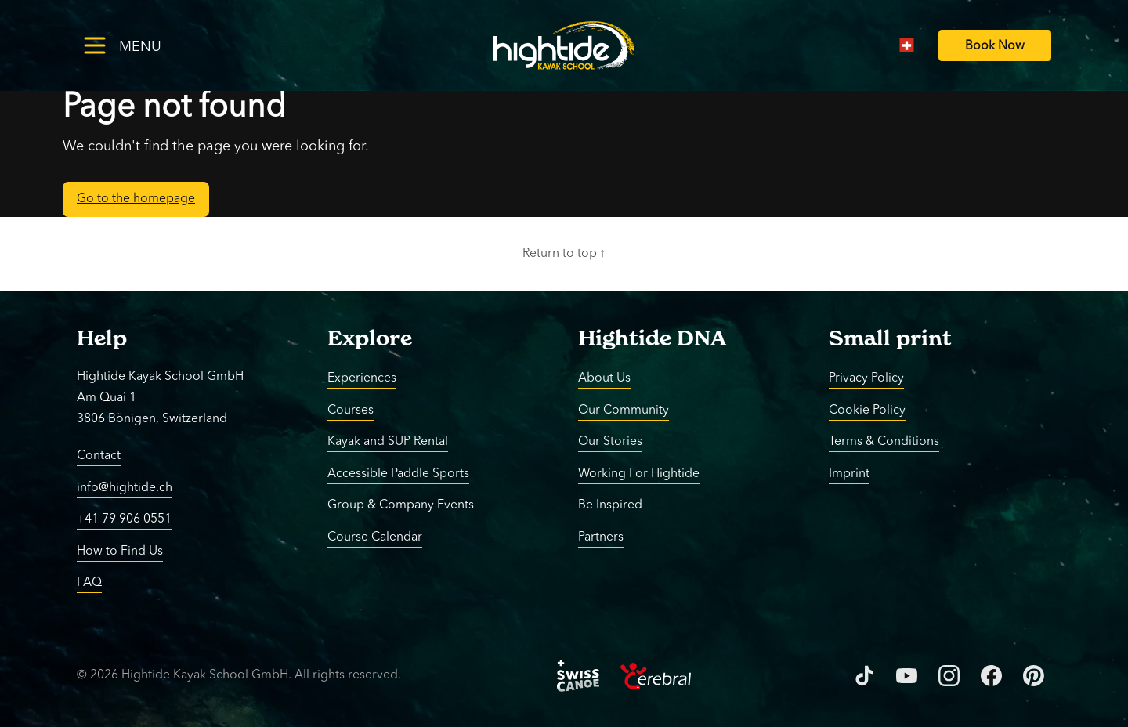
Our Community (623, 409)
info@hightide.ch (124, 487)
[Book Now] (994, 46)
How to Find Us (120, 550)
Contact (99, 456)
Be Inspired (610, 505)
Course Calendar (374, 536)
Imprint (849, 473)
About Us (604, 378)
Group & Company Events (400, 505)
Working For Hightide (639, 473)
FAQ (89, 583)
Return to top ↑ (564, 254)
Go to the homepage (136, 199)
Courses (350, 409)
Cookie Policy (867, 409)
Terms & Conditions (884, 442)
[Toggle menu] (147, 45)
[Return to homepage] (564, 45)
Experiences (361, 378)
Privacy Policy (866, 378)
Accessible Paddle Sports (398, 473)
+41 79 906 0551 (124, 519)
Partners (601, 536)
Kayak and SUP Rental (387, 442)
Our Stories (610, 442)
